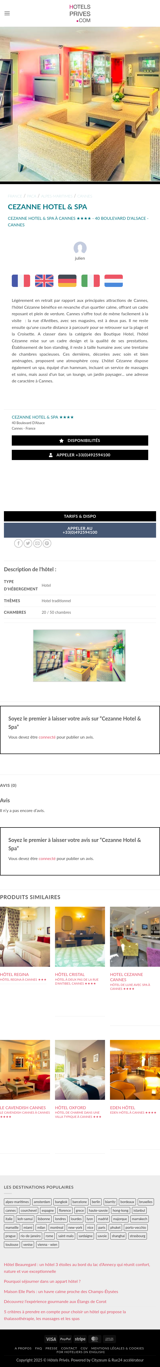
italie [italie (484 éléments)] (9, 1219)
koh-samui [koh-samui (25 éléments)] (25, 1219)
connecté (47, 736)
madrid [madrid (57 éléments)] (103, 1219)
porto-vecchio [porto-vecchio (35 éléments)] (135, 1227)
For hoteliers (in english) (81, 1352)
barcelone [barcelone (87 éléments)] (80, 1202)
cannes (85, 196)
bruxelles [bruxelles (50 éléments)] (145, 1202)
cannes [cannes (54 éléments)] (10, 1210)
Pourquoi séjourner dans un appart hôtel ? (42, 1281)
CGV (84, 1348)
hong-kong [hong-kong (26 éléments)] (120, 1210)
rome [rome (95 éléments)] (49, 1236)
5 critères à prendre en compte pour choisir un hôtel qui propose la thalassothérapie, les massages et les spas (65, 1315)
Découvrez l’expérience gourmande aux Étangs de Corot (55, 1301)
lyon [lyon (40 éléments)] (90, 1219)
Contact (69, 1348)
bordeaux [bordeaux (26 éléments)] (127, 1202)
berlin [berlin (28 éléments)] (96, 1202)
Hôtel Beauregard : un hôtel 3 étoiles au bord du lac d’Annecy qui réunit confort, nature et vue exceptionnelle (77, 1268)
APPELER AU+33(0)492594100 (80, 530)
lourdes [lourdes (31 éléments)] (76, 1219)
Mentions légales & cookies (117, 1348)
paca (31, 196)
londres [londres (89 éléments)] (60, 1219)
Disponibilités (79, 440)
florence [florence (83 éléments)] (65, 1210)
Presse (52, 1348)
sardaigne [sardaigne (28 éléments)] (85, 1236)
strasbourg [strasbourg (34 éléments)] (137, 1236)
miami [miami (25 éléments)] (28, 1227)
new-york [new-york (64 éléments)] (75, 1227)
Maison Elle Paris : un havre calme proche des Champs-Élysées (61, 1291)
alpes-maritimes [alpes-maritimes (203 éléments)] (17, 1202)
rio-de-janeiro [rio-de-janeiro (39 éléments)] (31, 1236)
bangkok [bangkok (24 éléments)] (61, 1202)
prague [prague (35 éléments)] (10, 1236)
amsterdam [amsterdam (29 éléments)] (42, 1202)
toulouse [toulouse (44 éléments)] (11, 1244)
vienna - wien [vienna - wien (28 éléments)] (47, 1244)
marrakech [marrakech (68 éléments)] (139, 1219)
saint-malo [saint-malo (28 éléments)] (66, 1236)
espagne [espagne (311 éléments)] (48, 1210)
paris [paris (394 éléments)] (101, 1227)
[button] (7, 13)
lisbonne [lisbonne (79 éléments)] (44, 1219)
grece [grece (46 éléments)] (80, 1210)
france (15, 196)
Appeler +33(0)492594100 (79, 454)
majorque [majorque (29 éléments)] (120, 1219)
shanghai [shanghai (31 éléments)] (118, 1236)
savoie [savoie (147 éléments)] (102, 1236)
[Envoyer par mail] (37, 543)
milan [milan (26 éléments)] (41, 1227)
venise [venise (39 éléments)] (28, 1244)
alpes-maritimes (57, 196)
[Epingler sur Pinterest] (47, 543)
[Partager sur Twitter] (28, 543)
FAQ (38, 1348)
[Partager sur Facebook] (18, 543)
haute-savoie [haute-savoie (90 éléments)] (98, 1210)
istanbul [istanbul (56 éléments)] (139, 1210)
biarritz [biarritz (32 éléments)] (110, 1202)
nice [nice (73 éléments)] (90, 1227)
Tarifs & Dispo (80, 516)
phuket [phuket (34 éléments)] (115, 1227)
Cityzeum (99, 1360)
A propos (23, 1348)
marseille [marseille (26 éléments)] (12, 1227)
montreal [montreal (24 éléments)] (56, 1227)
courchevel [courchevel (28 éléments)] (29, 1210)
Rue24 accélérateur (128, 1360)
